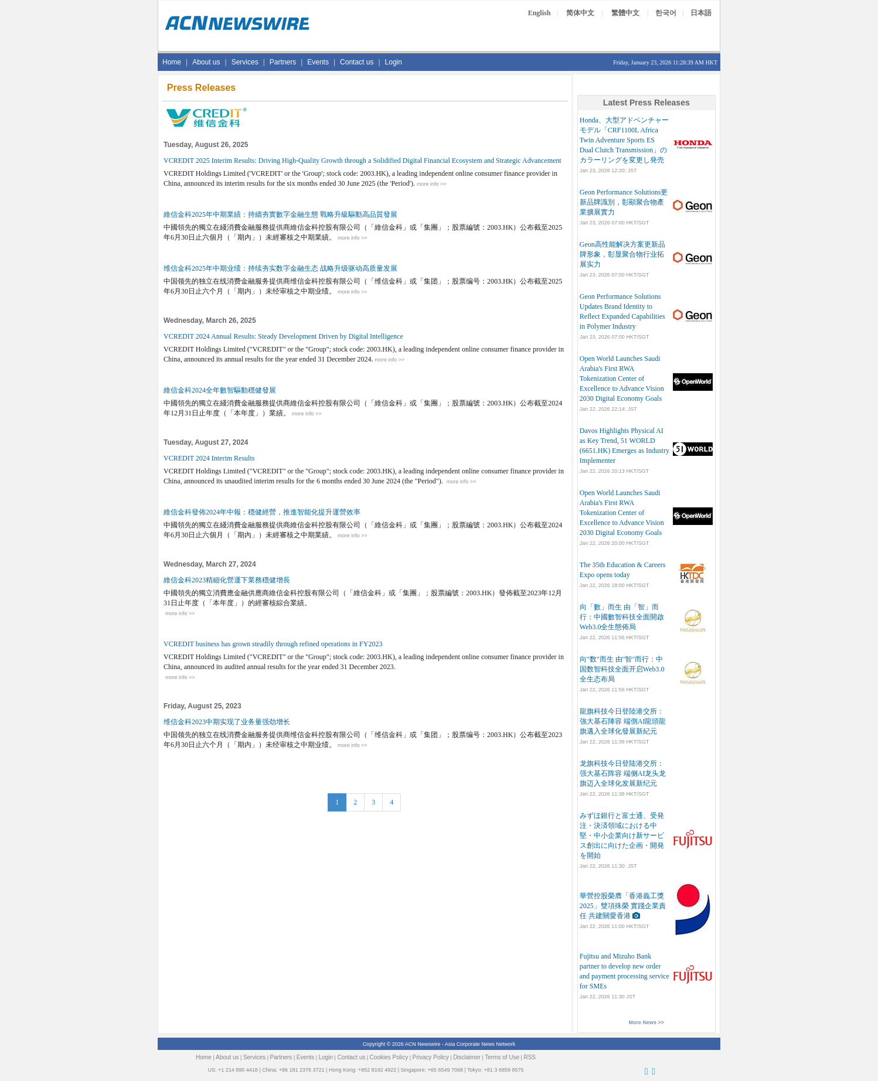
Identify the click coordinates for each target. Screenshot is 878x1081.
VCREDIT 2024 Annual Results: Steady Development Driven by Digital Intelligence (283, 336)
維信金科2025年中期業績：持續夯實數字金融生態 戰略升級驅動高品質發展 (280, 214)
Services (245, 62)
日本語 (701, 13)
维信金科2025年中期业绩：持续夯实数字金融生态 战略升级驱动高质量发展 (280, 268)
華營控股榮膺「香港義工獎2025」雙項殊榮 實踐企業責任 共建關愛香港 (623, 906)
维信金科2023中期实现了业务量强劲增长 (227, 722)
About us (206, 62)
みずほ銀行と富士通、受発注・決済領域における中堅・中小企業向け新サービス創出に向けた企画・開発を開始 (622, 835)
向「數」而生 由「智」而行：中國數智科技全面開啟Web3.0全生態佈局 (622, 617)
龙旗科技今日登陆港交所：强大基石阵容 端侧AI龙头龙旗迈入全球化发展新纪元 (623, 773)
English (539, 13)
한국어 (665, 13)
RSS (529, 1057)
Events (318, 62)
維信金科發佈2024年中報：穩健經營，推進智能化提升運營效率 (262, 512)
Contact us (356, 62)
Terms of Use (502, 1057)
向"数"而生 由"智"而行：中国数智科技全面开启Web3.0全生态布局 (622, 669)
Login (393, 62)
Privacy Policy (431, 1057)
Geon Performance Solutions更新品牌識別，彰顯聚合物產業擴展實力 (624, 202)
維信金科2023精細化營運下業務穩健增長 (227, 580)
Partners (283, 62)
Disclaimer (467, 1057)
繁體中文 (625, 13)
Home (171, 62)
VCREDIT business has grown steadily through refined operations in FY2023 (273, 644)
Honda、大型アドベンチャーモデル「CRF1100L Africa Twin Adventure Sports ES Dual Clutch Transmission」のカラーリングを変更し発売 (624, 140)
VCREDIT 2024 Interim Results (209, 458)
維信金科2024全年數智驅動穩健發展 (220, 390)
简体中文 (580, 13)
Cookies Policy (389, 1057)
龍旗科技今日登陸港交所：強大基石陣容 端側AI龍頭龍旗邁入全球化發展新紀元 (623, 721)
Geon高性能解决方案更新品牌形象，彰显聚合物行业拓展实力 (622, 254)
